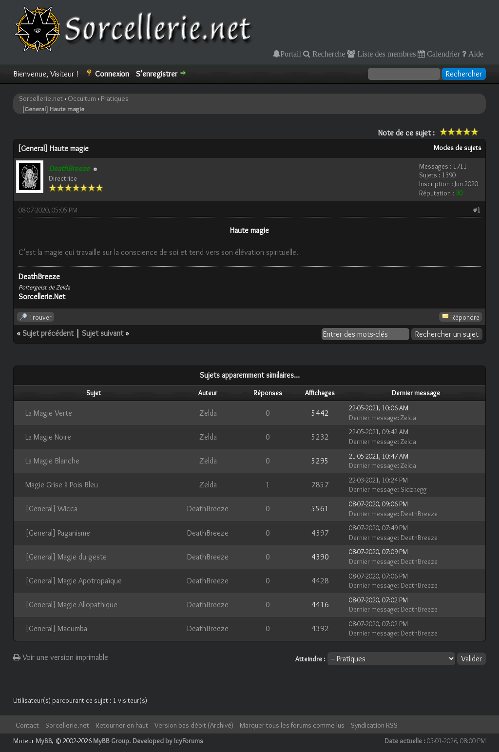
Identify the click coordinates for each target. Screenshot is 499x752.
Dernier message (373, 417)
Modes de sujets (457, 147)
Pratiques (115, 98)
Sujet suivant (102, 333)
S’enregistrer (156, 73)
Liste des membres (385, 54)
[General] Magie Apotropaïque (73, 580)
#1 (476, 210)
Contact (27, 725)
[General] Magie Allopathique (71, 604)
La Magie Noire (48, 437)
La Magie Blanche (52, 460)
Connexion (112, 73)
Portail (290, 54)
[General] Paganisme (57, 533)
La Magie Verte (48, 413)
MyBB (44, 740)
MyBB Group (111, 740)
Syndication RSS (374, 725)
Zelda (208, 413)
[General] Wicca (51, 508)
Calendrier (442, 54)
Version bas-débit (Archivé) (193, 725)
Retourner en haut (122, 725)
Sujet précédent (48, 333)
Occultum (82, 98)
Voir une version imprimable (60, 657)
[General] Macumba (56, 628)
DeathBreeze (208, 508)
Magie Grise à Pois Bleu (61, 484)
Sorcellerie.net (41, 98)
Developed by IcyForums (168, 740)
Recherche (327, 54)
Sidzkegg (414, 489)
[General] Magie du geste (66, 556)
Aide (474, 54)
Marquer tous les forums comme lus (292, 725)
